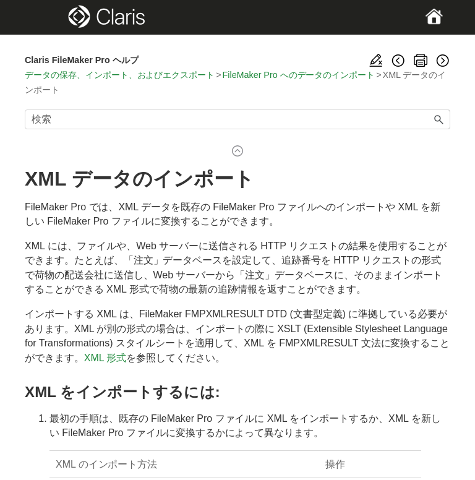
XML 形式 (105, 358)
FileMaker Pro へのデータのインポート (299, 75)
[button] (439, 119)
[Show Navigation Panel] (45, 17)
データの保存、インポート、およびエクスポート (120, 75)
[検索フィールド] (237, 119)
